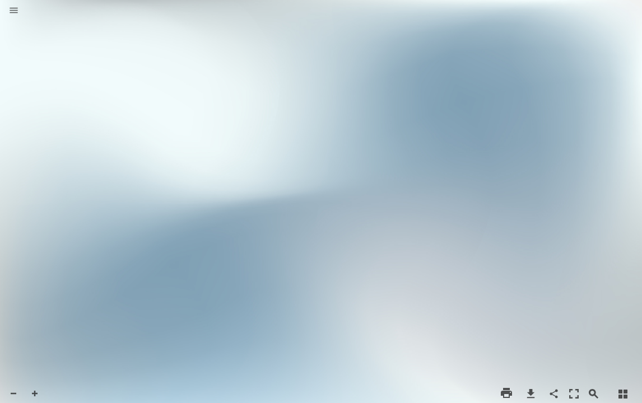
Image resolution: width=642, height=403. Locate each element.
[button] (13, 11)
